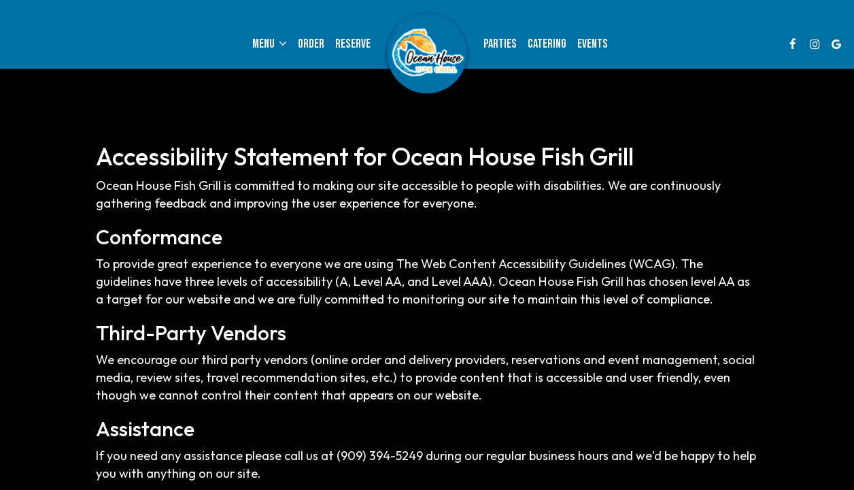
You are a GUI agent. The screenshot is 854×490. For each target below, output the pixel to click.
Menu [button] (269, 44)
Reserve (353, 44)
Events (592, 44)
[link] (427, 54)
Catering (547, 44)
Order (311, 44)
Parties (500, 44)
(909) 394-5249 (380, 455)
